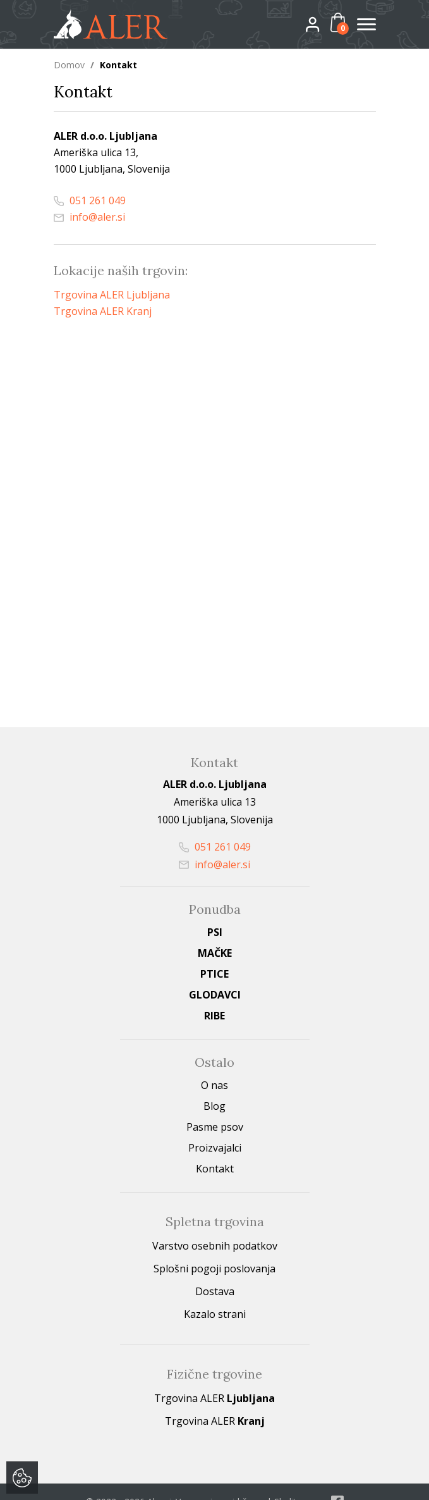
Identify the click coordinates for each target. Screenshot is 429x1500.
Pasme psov (214, 1126)
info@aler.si (89, 216)
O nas (214, 1084)
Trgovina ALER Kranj (103, 310)
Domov (69, 65)
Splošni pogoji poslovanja (214, 1268)
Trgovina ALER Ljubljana (112, 294)
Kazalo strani (215, 1313)
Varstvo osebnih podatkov (214, 1245)
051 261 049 (90, 200)
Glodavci (215, 994)
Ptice (214, 973)
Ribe (214, 1015)
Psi (214, 931)
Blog (214, 1105)
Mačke (215, 952)
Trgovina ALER (214, 1398)
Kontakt (215, 1168)
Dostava (214, 1291)
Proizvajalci (214, 1147)
